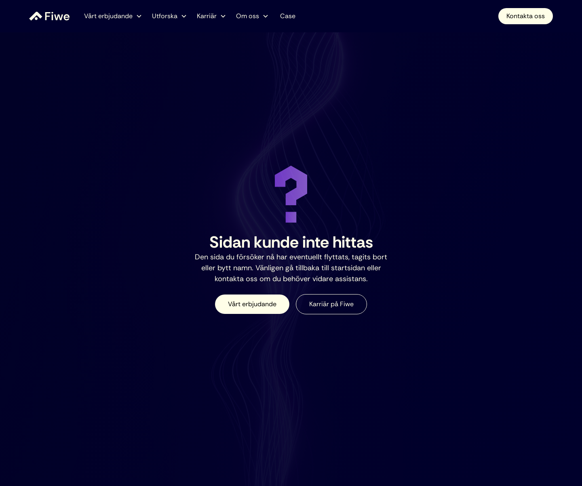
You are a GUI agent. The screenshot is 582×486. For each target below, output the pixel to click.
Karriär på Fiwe (331, 304)
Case (287, 16)
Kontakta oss (525, 16)
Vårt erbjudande (252, 304)
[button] (113, 16)
